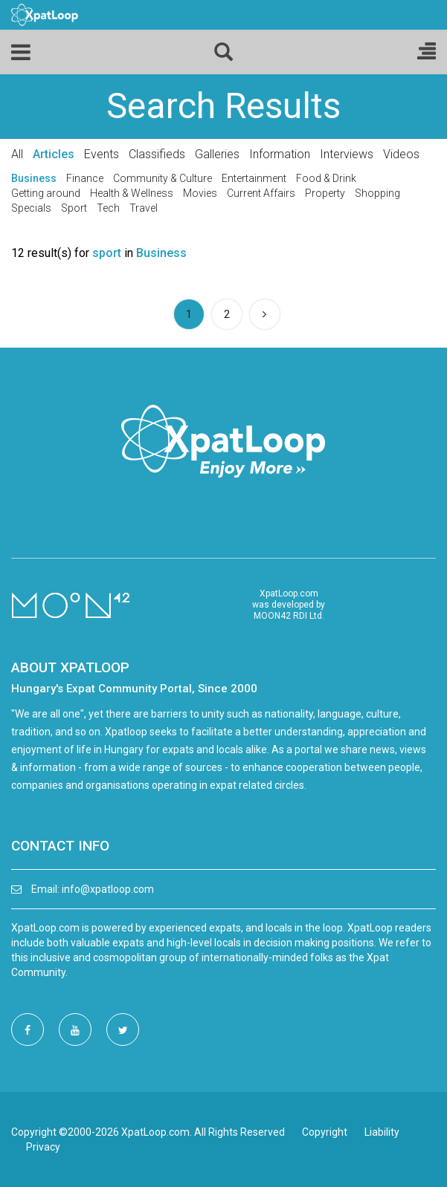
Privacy (43, 1147)
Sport (74, 208)
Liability (381, 1132)
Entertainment (254, 178)
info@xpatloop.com (108, 889)
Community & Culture (162, 178)
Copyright (324, 1132)
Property (325, 193)
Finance (84, 178)
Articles (53, 154)
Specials (31, 208)
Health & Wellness (131, 193)
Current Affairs (261, 193)
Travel (143, 208)
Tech (108, 208)
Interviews (346, 154)
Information (279, 154)
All (17, 154)
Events (101, 154)
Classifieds (157, 154)
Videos (401, 154)
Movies (200, 193)
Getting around (45, 193)
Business (34, 178)
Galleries (217, 154)
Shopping (377, 193)
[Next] (265, 314)
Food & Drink (326, 178)
